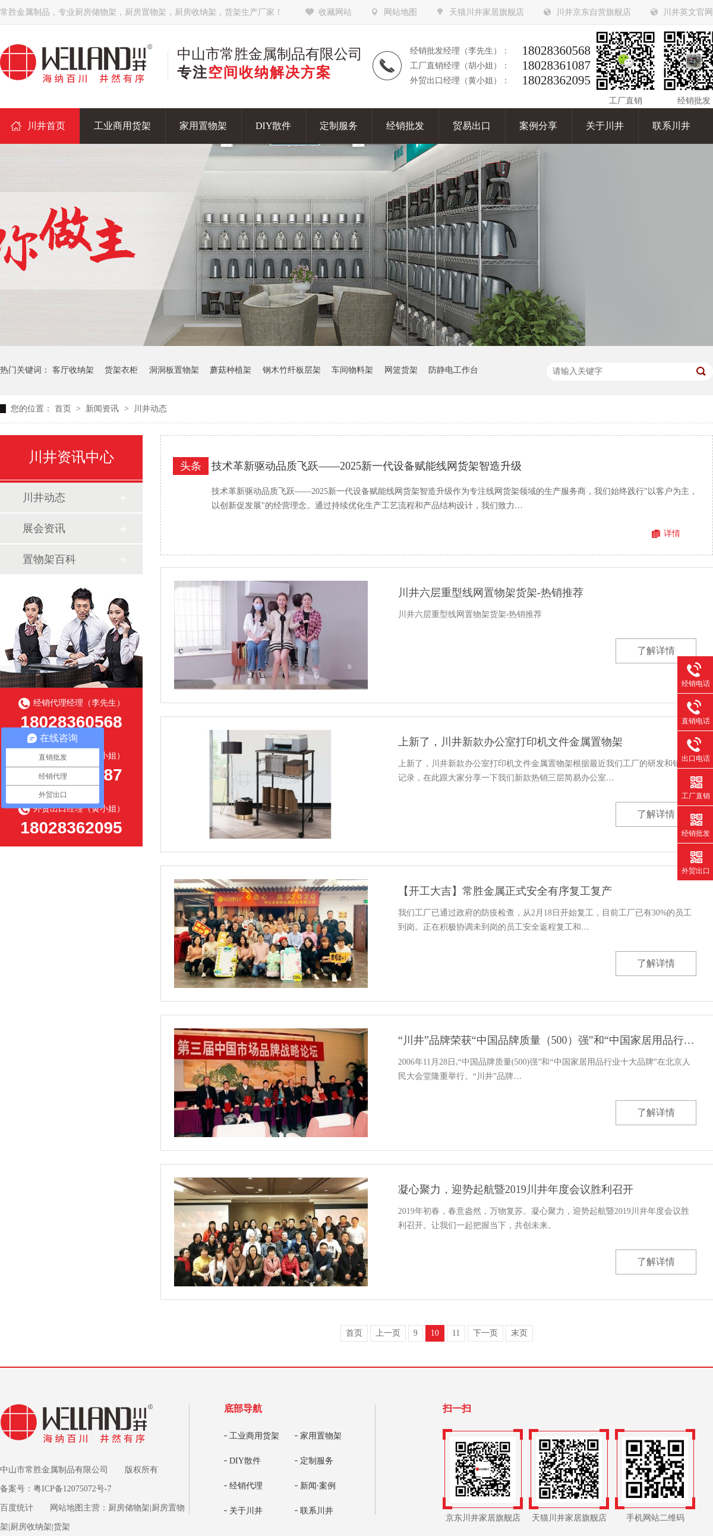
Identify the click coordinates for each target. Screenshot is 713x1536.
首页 (64, 408)
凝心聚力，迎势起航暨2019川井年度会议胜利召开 (515, 1189)
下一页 (485, 1333)
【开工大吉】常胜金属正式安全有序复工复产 (505, 891)
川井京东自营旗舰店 (593, 12)
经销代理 (246, 1485)
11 (456, 1333)
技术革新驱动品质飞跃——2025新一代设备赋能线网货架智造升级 (367, 466)
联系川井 (316, 1510)
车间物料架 (352, 370)
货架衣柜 (121, 370)
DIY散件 (245, 1460)
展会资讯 (44, 528)
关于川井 (246, 1510)
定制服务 (316, 1460)
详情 (672, 533)
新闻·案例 (318, 1485)
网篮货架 (401, 370)
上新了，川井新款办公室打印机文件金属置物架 (510, 742)
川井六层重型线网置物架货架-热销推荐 (490, 593)
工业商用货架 (254, 1435)
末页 (519, 1333)
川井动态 (150, 408)
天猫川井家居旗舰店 (486, 12)
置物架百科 (49, 559)
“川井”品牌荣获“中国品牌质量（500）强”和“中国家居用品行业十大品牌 (547, 1040)
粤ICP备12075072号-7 (72, 1488)
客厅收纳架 (73, 370)
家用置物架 (321, 1435)
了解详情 (656, 651)
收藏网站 (335, 12)
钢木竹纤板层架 (292, 370)
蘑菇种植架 (230, 370)
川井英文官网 (688, 12)
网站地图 (400, 12)
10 (435, 1333)
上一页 (388, 1333)
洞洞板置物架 (174, 370)
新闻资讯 (103, 408)
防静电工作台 (453, 370)
